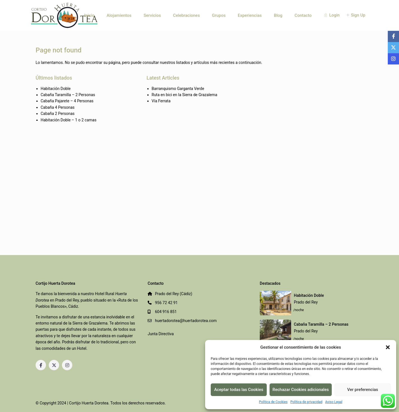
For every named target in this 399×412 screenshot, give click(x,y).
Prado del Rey (306, 302)
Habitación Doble (56, 88)
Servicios (152, 15)
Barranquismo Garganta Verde (178, 88)
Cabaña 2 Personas (58, 113)
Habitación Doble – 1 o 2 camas (68, 120)
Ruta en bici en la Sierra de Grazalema (184, 94)
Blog (278, 15)
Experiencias (250, 15)
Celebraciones (186, 15)
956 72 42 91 (166, 302)
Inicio (89, 15)
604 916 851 (166, 311)
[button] (388, 347)
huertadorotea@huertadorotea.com (186, 320)
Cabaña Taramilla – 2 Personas (68, 94)
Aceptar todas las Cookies (238, 389)
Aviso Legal (333, 402)
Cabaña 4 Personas (58, 107)
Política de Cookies (273, 402)
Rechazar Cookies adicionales (301, 389)
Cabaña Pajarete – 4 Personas (67, 101)
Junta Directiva (161, 334)
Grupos (219, 15)
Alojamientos (118, 15)
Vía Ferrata (161, 101)
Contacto (303, 15)
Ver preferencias (362, 389)
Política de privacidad (306, 402)
